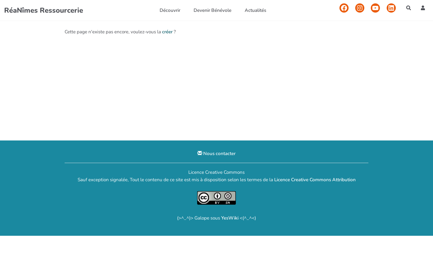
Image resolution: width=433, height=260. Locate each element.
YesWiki (230, 218)
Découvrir (170, 10)
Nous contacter (216, 153)
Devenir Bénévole (212, 10)
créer (167, 32)
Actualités (255, 10)
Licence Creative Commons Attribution (315, 180)
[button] (423, 7)
